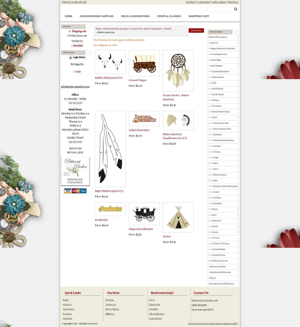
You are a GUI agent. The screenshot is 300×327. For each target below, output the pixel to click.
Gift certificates (156, 313)
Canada (216, 192)
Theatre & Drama (218, 255)
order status (219, 2)
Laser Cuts (136, 28)
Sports (214, 215)
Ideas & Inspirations (135, 16)
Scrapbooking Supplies (97, 16)
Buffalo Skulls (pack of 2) (108, 77)
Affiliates (109, 313)
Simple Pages (216, 60)
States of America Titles (222, 129)
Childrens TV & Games (220, 243)
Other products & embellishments (221, 284)
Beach (215, 163)
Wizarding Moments (219, 54)
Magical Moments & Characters (223, 48)
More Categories (153, 28)
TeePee (167, 236)
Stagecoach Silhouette (141, 229)
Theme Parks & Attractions (223, 140)
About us (67, 304)
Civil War (215, 238)
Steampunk (216, 221)
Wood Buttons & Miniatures (220, 272)
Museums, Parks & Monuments (225, 186)
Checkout (67, 318)
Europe (215, 157)
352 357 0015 (75, 141)
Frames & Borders (218, 249)
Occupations (217, 106)
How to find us (112, 309)
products (191, 2)
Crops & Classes (169, 16)
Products (67, 313)
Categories (68, 309)
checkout (233, 2)
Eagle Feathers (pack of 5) (109, 191)
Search (235, 9)
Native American (220, 175)
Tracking (153, 309)
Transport (217, 146)
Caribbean (217, 198)
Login (78, 71)
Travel (167, 28)
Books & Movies (218, 77)
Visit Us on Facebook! (74, 2)
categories (204, 2)
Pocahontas (101, 219)
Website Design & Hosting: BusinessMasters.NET (213, 323)
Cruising (216, 152)
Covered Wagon (137, 80)
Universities (217, 203)
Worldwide (217, 134)
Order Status (155, 318)
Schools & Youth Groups (221, 112)
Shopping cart (79, 31)
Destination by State (221, 123)
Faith (214, 83)
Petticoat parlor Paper (218, 266)
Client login (154, 304)
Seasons (215, 232)
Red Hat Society (218, 94)
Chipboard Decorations (220, 71)
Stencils (213, 278)
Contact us (110, 304)
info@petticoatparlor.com (205, 300)
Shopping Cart (199, 16)
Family (215, 226)
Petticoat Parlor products (116, 28)
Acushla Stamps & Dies (219, 261)
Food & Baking (217, 89)
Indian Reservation (139, 130)
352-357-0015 (75, 102)
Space (215, 180)
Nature (215, 209)
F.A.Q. (152, 299)
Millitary (215, 100)
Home (68, 16)
